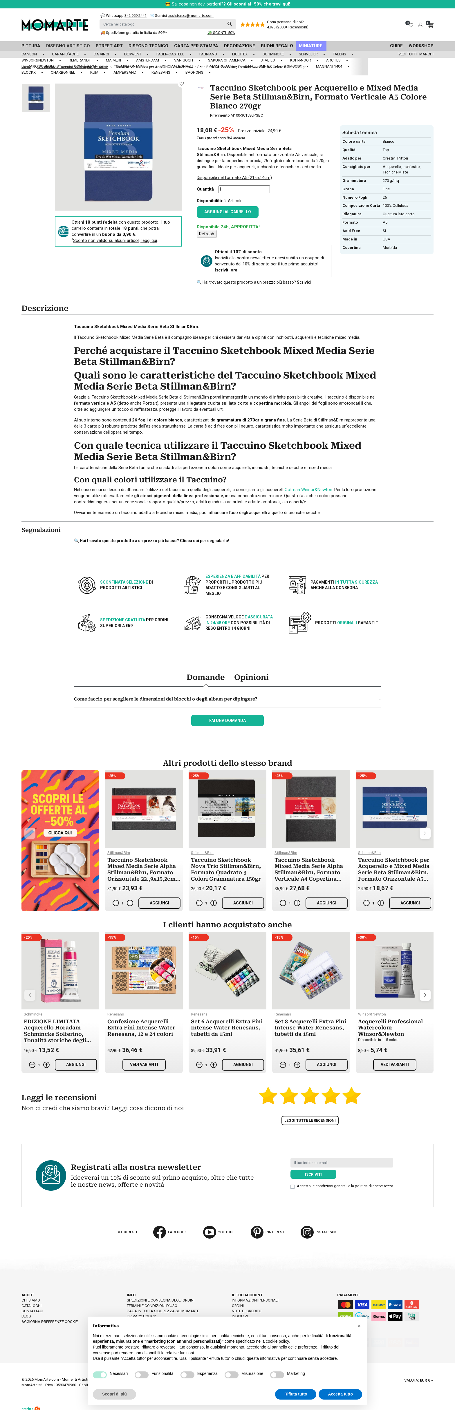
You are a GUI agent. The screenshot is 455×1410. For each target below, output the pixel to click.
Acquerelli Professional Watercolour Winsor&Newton (390, 1027)
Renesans (160, 72)
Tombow (293, 66)
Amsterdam (147, 60)
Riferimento (220, 115)
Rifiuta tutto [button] (295, 1394)
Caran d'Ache (65, 54)
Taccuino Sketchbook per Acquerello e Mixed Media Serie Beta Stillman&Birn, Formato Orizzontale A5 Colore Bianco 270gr (393, 872)
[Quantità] (244, 189)
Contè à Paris (87, 66)
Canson (29, 54)
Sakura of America (226, 60)
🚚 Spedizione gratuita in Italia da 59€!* (133, 32)
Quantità (205, 189)
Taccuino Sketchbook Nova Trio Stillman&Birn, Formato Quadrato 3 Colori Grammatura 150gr (226, 869)
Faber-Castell (170, 54)
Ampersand (124, 72)
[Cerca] (168, 24)
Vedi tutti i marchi (416, 54)
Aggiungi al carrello (227, 211)
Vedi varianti (144, 1064)
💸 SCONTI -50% (221, 32)
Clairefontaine (130, 66)
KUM (94, 72)
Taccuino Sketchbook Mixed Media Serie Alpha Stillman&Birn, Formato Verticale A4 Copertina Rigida (309, 872)
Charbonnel (63, 72)
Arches (333, 60)
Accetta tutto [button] (340, 1394)
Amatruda (220, 66)
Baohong (194, 72)
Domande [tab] (206, 677)
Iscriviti (313, 1174)
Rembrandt (80, 60)
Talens (339, 54)
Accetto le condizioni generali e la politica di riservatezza (345, 1186)
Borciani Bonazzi (177, 66)
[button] (359, 1326)
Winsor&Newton (37, 60)
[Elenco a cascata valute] (419, 1376)
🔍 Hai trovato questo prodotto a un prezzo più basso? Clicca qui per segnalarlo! (151, 540)
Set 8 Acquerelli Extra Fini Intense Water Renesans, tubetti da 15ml (310, 1027)
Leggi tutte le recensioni (310, 1120)
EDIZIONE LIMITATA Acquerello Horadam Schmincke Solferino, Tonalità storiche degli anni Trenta (55, 1033)
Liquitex (240, 54)
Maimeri (113, 60)
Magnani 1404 (329, 66)
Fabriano (208, 54)
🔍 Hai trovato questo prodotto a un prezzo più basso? (255, 282)
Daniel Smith (257, 66)
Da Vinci (101, 54)
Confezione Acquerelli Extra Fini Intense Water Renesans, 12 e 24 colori (141, 1027)
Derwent (132, 54)
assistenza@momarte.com (191, 15)
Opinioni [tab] (251, 677)
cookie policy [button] (277, 1341)
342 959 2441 (135, 15)
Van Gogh (183, 60)
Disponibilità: (210, 200)
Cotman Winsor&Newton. (309, 489)
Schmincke (273, 54)
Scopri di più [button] (114, 1394)
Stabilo (268, 60)
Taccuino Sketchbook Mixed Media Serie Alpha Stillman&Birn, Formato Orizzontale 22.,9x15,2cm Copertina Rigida (141, 872)
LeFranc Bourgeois (40, 66)
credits (30, 1405)
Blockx (28, 72)
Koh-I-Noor (300, 60)
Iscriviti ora (226, 270)
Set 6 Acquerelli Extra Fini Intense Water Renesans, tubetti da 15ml (227, 1027)
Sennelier (308, 54)
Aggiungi (159, 903)
